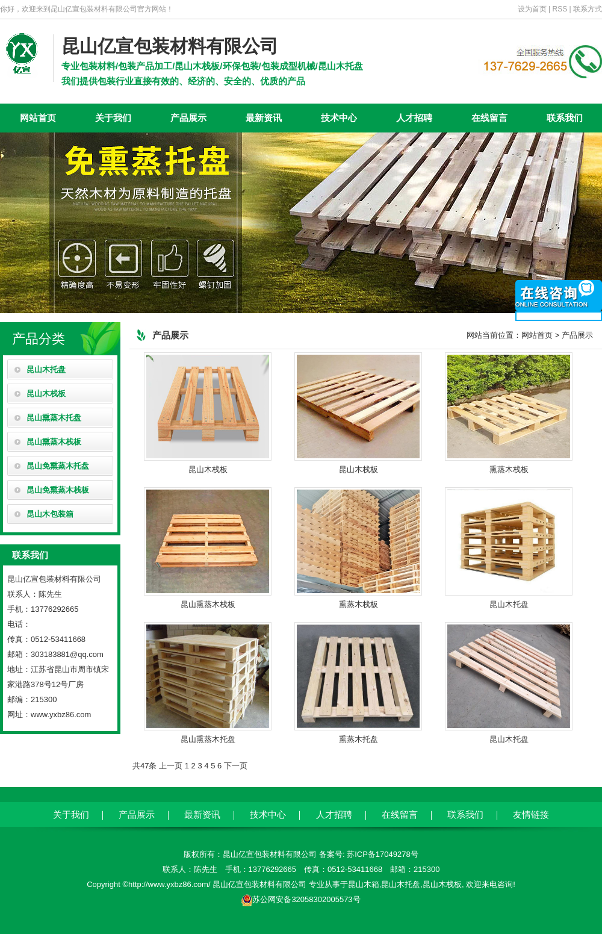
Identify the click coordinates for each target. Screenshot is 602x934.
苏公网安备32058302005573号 (306, 899)
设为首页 (532, 9)
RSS (560, 9)
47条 (148, 765)
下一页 (235, 765)
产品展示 (188, 118)
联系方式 (587, 9)
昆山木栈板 (46, 393)
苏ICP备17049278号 (382, 854)
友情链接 (531, 814)
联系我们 (565, 118)
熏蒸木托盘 (358, 683)
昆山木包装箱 (49, 513)
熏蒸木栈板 (509, 413)
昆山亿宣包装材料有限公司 (169, 46)
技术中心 (339, 118)
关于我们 (113, 118)
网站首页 (38, 118)
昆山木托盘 (46, 369)
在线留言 (489, 118)
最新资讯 (264, 118)
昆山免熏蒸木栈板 (57, 489)
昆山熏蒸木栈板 (53, 441)
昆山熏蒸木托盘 (53, 417)
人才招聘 (414, 118)
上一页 (170, 765)
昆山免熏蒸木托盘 (57, 465)
